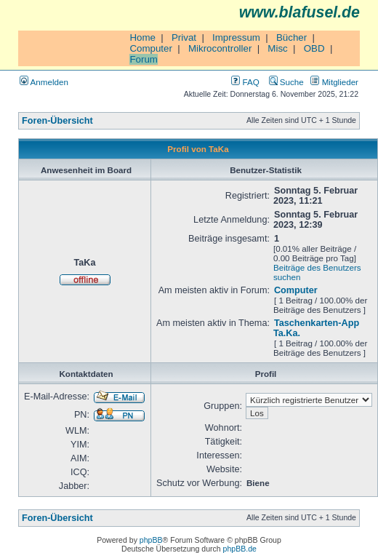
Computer (150, 48)
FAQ (245, 82)
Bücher (291, 37)
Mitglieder (334, 82)
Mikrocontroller (220, 48)
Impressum (236, 37)
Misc (277, 48)
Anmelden (44, 82)
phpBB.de (240, 548)
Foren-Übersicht (57, 121)
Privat (184, 37)
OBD (314, 48)
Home (142, 37)
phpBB (151, 540)
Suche (286, 82)
